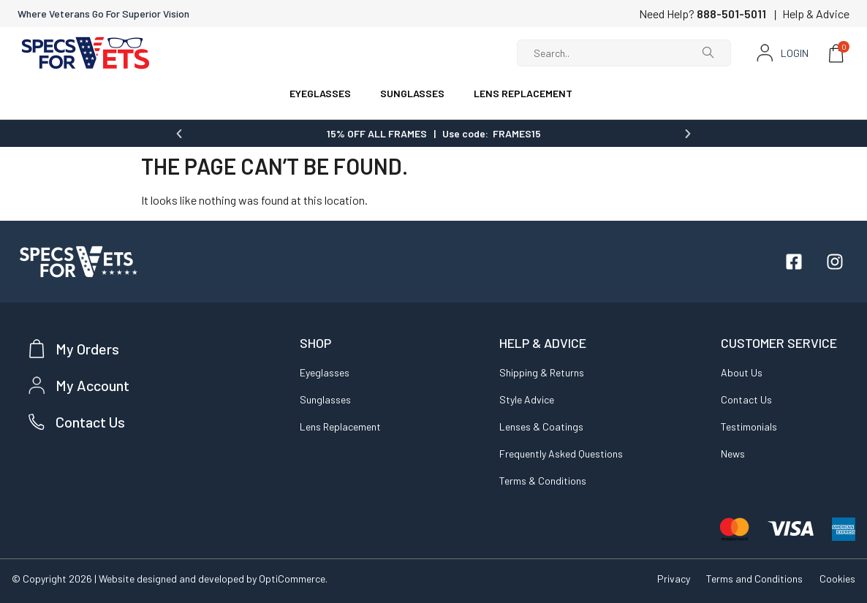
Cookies (837, 578)
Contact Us (746, 398)
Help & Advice (815, 13)
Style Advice (526, 398)
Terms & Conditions (542, 480)
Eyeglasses (324, 371)
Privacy (670, 578)
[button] (179, 133)
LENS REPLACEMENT (523, 93)
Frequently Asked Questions (561, 453)
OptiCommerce (292, 578)
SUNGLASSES (412, 93)
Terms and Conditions (753, 578)
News (733, 453)
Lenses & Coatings (541, 426)
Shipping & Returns (541, 371)
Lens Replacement (340, 426)
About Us (741, 371)
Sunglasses (325, 398)
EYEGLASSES (320, 93)
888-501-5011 (731, 13)
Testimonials (749, 426)
